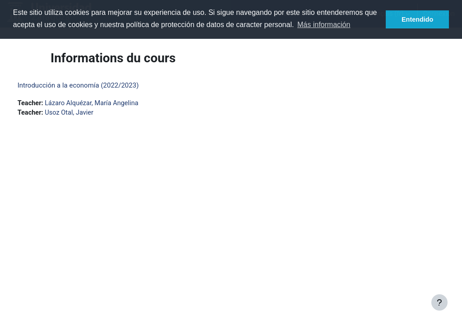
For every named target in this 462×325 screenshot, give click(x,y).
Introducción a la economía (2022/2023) (95, 85)
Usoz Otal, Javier (87, 113)
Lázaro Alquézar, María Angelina (110, 103)
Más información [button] (323, 24)
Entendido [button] (417, 19)
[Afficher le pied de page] (439, 302)
